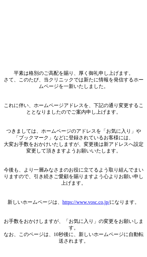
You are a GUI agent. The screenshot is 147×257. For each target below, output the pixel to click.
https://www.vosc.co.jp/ (86, 202)
